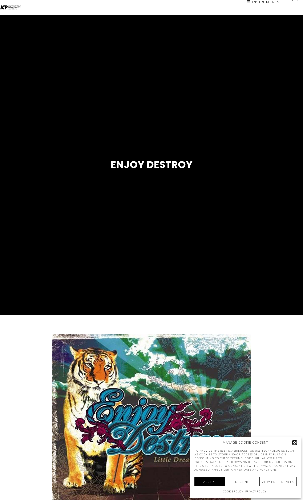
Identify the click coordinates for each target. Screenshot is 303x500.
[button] (294, 442)
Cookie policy (233, 491)
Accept (209, 482)
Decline (242, 482)
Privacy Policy (255, 491)
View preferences (278, 482)
